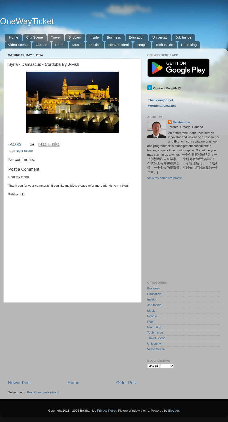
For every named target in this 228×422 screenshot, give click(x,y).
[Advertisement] (72, 341)
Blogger (173, 410)
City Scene (34, 37)
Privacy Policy (106, 410)
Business (114, 37)
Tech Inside (164, 45)
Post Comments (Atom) (43, 392)
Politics (94, 45)
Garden (41, 45)
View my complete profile (164, 178)
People (142, 45)
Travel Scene (156, 338)
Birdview (75, 37)
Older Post (126, 382)
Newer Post (19, 382)
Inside (94, 37)
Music (76, 45)
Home (13, 37)
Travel (55, 37)
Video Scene (18, 45)
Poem (59, 45)
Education (136, 37)
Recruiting (189, 45)
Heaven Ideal (118, 45)
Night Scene (24, 150)
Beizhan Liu (181, 122)
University (160, 37)
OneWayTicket (27, 21)
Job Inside (183, 37)
